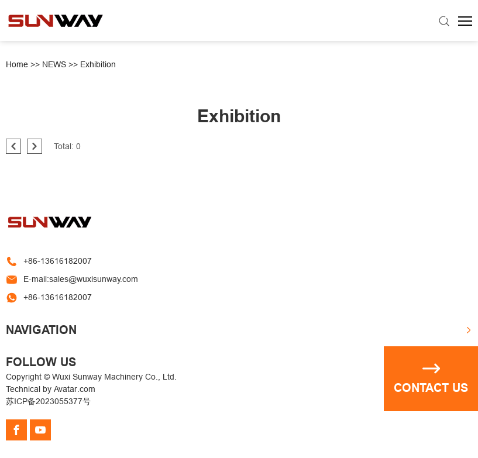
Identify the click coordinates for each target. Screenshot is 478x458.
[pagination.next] (34, 146)
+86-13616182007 (57, 261)
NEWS (54, 64)
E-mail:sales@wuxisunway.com (80, 279)
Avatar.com (74, 389)
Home (17, 64)
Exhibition (98, 64)
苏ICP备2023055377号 (48, 401)
